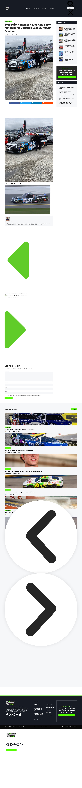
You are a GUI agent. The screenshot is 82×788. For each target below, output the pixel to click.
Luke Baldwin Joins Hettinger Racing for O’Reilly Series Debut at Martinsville (23, 471)
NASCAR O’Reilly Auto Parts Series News (38, 710)
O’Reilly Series (36, 8)
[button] (70, 4)
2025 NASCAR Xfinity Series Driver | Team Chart (66, 99)
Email (6, 387)
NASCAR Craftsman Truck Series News (38, 714)
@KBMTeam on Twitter (16, 183)
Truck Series (44, 8)
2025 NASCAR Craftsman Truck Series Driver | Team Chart (66, 103)
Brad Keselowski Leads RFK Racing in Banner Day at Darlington (69, 34)
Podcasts (52, 8)
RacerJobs (48, 710)
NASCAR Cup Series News (37, 706)
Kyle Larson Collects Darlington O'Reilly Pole (68, 59)
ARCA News (37, 717)
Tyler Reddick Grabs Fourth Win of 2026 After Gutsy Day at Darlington (70, 40)
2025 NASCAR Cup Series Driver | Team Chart (66, 95)
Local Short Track (38, 720)
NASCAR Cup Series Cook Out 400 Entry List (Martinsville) (19, 450)
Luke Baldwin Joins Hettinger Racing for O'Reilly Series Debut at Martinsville (70, 28)
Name (6, 383)
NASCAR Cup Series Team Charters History (65, 92)
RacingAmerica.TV (50, 707)
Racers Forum (49, 715)
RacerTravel (48, 712)
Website (6, 391)
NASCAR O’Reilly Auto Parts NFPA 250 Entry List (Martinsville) (20, 430)
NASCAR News (8, 21)
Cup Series (27, 8)
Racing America (49, 705)
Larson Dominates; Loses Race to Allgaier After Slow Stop (69, 46)
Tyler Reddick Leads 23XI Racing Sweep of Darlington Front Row (69, 52)
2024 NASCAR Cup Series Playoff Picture (66, 88)
